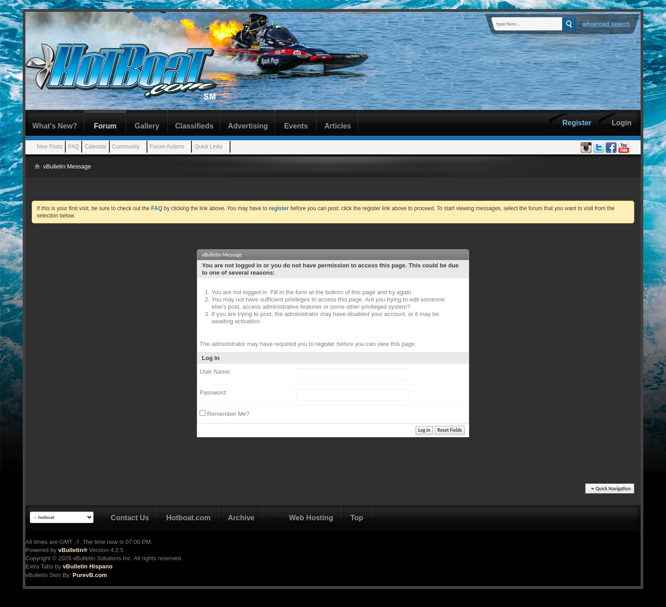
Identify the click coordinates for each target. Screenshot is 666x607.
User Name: (215, 371)
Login (622, 123)
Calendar (95, 146)
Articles (337, 126)
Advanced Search (606, 23)
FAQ (73, 146)
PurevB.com (90, 575)
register (325, 344)
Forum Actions (167, 146)
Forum (105, 126)
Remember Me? (225, 413)
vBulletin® (72, 550)
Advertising (248, 126)
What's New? (54, 126)
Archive (241, 518)
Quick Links (208, 146)
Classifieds (194, 126)
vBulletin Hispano (88, 566)
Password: (213, 392)
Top (356, 518)
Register (576, 123)
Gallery (147, 126)
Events (296, 126)
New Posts (50, 146)
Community (126, 146)
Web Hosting (311, 518)
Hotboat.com (188, 518)
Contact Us (130, 518)
